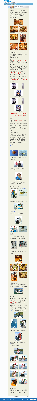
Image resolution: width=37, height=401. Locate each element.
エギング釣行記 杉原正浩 (10, 2)
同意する (33, 399)
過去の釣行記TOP (5, 2)
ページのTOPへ (28, 396)
